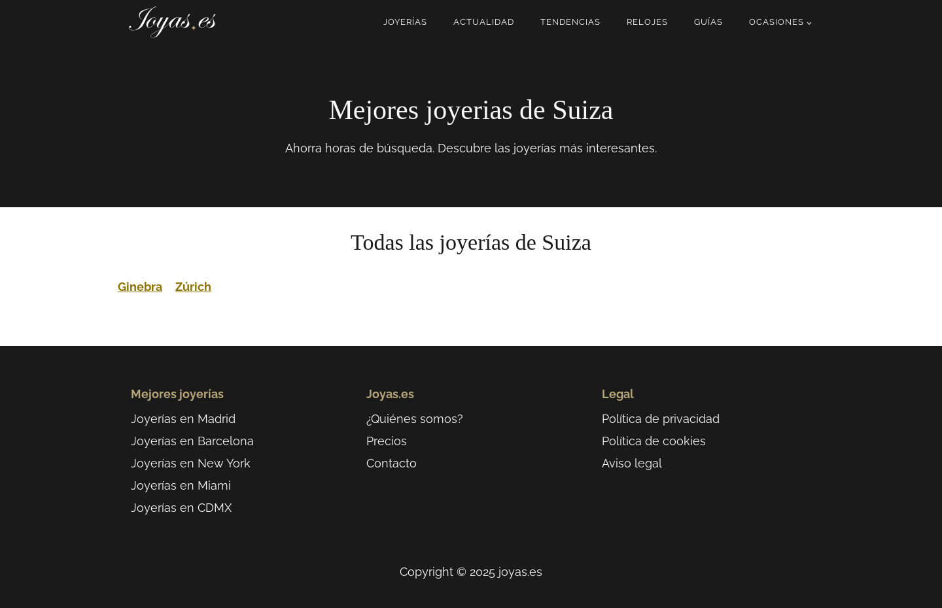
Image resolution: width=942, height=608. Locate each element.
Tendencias (570, 22)
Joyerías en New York (191, 463)
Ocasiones (776, 22)
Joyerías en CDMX (181, 508)
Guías (708, 22)
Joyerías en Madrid (183, 419)
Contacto (391, 463)
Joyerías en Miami (181, 485)
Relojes (647, 22)
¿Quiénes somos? (414, 419)
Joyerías (405, 22)
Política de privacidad (661, 419)
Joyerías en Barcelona (192, 441)
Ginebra (140, 287)
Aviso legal (632, 463)
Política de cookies (654, 441)
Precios (386, 441)
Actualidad (483, 22)
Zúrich (193, 287)
